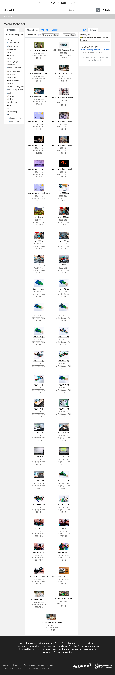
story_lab (14, 121)
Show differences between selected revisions (95, 59)
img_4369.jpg (39, 217)
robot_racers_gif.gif (63, 598)
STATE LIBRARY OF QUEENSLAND (57, 3)
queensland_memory (18, 87)
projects (12, 77)
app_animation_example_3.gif (64, 121)
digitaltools (13, 43)
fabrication (13, 46)
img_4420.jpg (39, 337)
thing (10, 99)
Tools (106, 10)
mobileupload (14, 68)
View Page (9, 16)
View (83, 30)
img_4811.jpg (38, 528)
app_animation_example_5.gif (64, 145)
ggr (10, 52)
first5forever (16, 118)
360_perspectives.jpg (39, 50)
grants (11, 55)
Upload (44, 30)
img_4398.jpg (63, 217)
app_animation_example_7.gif (64, 169)
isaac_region (14, 62)
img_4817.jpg (63, 552)
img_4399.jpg (39, 241)
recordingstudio (15, 90)
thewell (11, 96)
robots (11, 93)
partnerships (14, 71)
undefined (13, 102)
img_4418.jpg (63, 313)
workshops (13, 112)
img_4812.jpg (63, 528)
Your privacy (29, 665)
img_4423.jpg (63, 361)
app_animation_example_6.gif (40, 169)
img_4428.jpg (39, 432)
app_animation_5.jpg (39, 96)
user (10, 105)
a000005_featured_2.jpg (63, 50)
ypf (9, 115)
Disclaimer (17, 665)
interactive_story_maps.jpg (63, 576)
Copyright (7, 665)
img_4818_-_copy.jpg (39, 576)
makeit (11, 65)
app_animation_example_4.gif (40, 145)
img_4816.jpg (38, 552)
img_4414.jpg (38, 289)
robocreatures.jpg (38, 599)
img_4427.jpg (63, 409)
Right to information (45, 665)
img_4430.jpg (39, 456)
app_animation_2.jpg (39, 73)
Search (55, 30)
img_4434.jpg (63, 480)
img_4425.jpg (63, 385)
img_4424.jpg (39, 385)
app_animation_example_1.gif (64, 97)
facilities (12, 49)
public (11, 83)
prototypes (13, 80)
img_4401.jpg (63, 241)
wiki (10, 108)
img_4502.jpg (63, 504)
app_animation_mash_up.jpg (40, 193)
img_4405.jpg (63, 265)
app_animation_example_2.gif (40, 121)
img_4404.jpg (39, 265)
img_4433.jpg (38, 480)
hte (9, 58)
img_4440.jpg (39, 504)
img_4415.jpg (63, 289)
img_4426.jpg (39, 409)
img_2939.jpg (63, 193)
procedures (13, 74)
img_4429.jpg (63, 432)
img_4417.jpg (38, 313)
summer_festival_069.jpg (51, 622)
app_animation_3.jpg (63, 73)
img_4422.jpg (38, 361)
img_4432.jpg (63, 456)
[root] (9, 40)
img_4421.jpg (63, 337)
